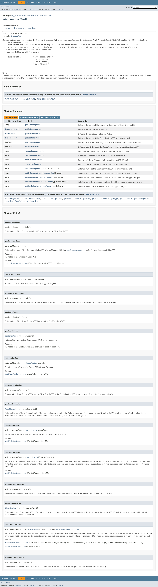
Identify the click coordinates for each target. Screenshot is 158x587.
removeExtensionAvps (35, 155)
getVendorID (126, 199)
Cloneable (7, 28)
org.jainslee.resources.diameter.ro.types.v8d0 (31, 15)
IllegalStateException (16, 263)
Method (33, 10)
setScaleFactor (32, 186)
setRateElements (32, 182)
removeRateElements (34, 160)
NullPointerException (15, 374)
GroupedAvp (30, 28)
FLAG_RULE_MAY (11, 99)
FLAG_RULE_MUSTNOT (46, 99)
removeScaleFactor (33, 164)
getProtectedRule (100, 199)
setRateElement (32, 177)
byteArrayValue (12, 199)
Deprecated (41, 3)
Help (55, 3)
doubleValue (34, 199)
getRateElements (32, 134)
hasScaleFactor (32, 147)
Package (13, 3)
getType (114, 199)
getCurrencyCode (32, 125)
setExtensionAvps (33, 173)
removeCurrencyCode (34, 151)
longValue (20, 201)
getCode (58, 199)
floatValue (47, 199)
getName (86, 199)
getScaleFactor (32, 138)
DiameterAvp (18, 28)
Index (49, 3)
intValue (9, 201)
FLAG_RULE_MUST (27, 99)
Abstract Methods (49, 117)
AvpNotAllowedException (67, 529)
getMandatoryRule (72, 199)
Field (18, 10)
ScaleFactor (11, 138)
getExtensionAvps (33, 129)
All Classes (5, 7)
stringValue (32, 201)
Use (27, 3)
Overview (5, 3)
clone (24, 199)
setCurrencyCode (32, 168)
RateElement (11, 134)
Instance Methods (29, 117)
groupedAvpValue (141, 199)
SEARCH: (129, 7)
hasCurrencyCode (32, 142)
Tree (32, 3)
